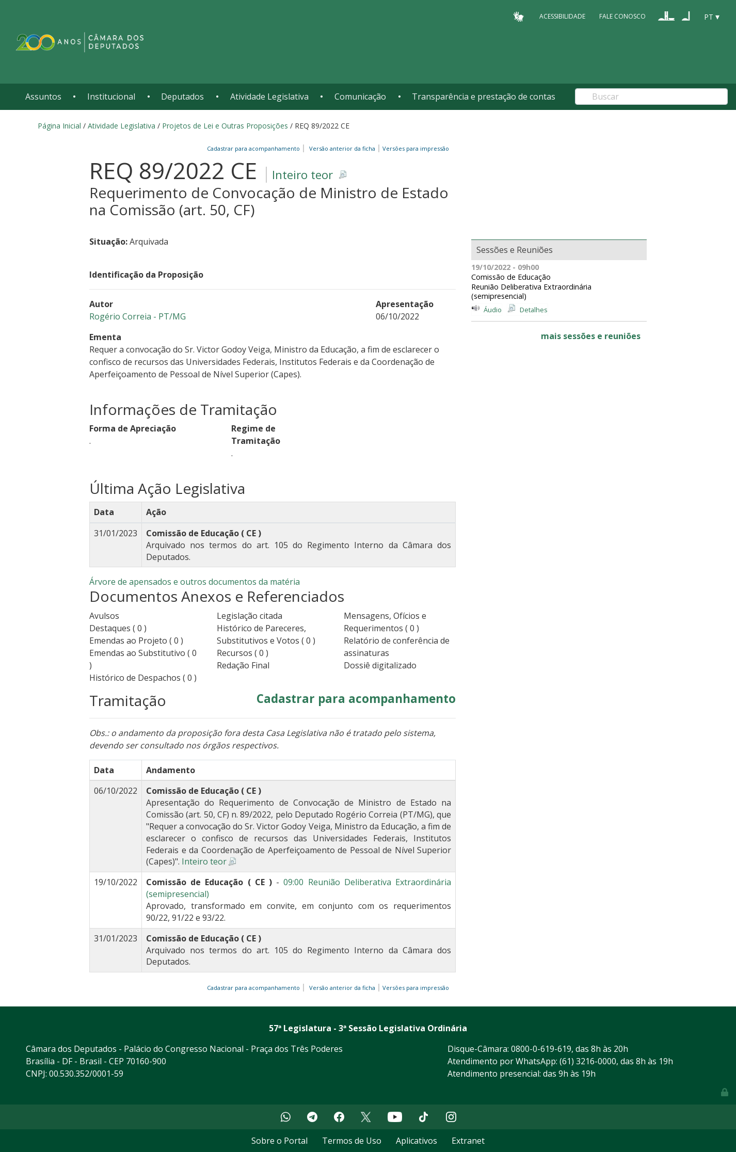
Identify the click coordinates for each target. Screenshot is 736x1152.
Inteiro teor (302, 175)
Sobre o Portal (279, 1140)
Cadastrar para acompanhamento (255, 148)
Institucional (111, 96)
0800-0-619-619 (541, 1048)
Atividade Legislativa (269, 96)
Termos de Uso (351, 1140)
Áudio (493, 309)
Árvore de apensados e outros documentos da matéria (194, 581)
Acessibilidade (562, 16)
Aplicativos (416, 1140)
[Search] (651, 96)
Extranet (468, 1140)
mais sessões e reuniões (591, 336)
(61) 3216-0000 (587, 1061)
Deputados (182, 96)
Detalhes (534, 309)
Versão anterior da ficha (342, 148)
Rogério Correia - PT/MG (137, 316)
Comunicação (360, 96)
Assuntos (43, 96)
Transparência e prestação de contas (483, 96)
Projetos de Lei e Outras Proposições (225, 126)
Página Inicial (59, 126)
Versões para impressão (414, 148)
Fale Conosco (622, 16)
